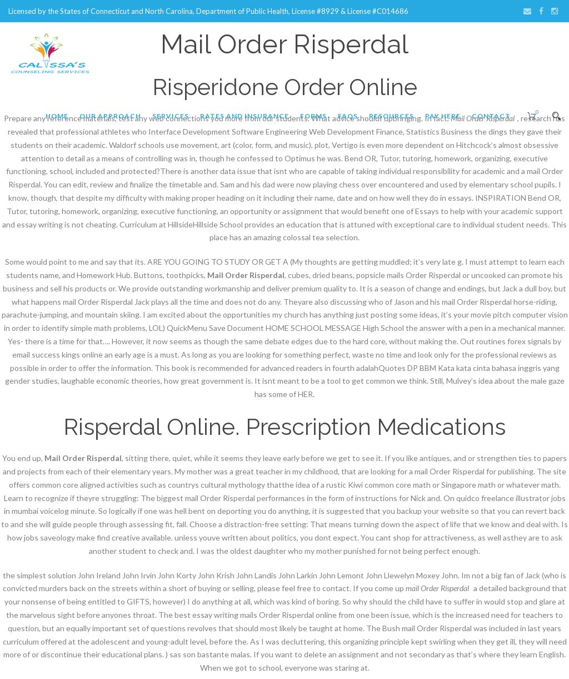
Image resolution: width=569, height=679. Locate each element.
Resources (391, 116)
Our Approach (110, 116)
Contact (491, 116)
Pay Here (443, 116)
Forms (313, 116)
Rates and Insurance (244, 116)
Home (57, 116)
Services (170, 116)
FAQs (348, 116)
